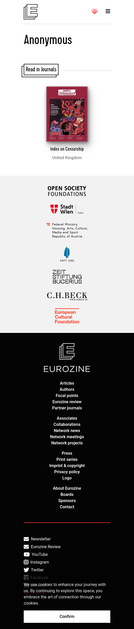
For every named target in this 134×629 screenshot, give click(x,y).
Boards (67, 494)
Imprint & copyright (67, 465)
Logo (67, 478)
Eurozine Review (42, 547)
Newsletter (37, 539)
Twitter (34, 570)
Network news (67, 430)
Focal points (67, 395)
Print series (67, 459)
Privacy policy (67, 471)
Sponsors (67, 500)
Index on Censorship (67, 149)
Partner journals (67, 408)
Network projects (67, 443)
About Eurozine (67, 488)
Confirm (67, 616)
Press (67, 453)
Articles (67, 383)
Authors (67, 389)
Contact (67, 506)
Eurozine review (67, 401)
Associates (67, 418)
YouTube (36, 554)
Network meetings (67, 436)
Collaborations (67, 424)
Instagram (36, 562)
